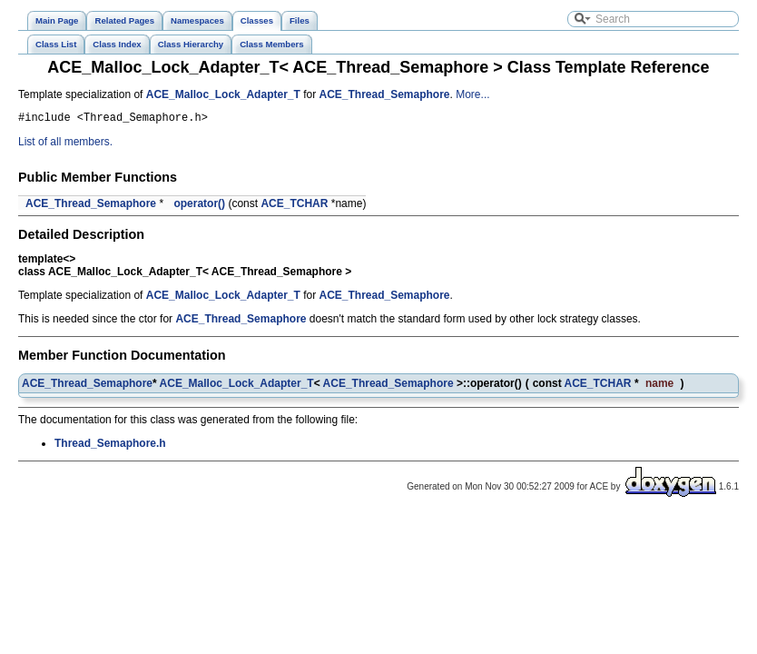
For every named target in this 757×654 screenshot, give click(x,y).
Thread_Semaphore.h (110, 446)
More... (472, 94)
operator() (199, 206)
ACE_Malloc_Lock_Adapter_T (223, 94)
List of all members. (65, 144)
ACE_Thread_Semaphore (384, 94)
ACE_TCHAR (294, 206)
